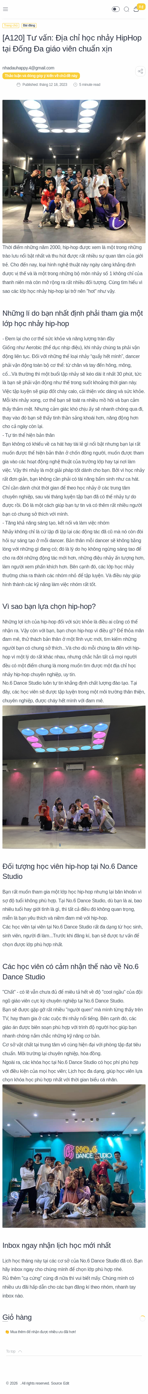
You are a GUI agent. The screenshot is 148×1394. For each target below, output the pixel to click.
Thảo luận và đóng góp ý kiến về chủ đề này (41, 76)
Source (56, 1383)
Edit (66, 1383)
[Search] (126, 9)
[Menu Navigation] (5, 9)
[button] (116, 9)
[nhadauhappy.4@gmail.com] (28, 67)
